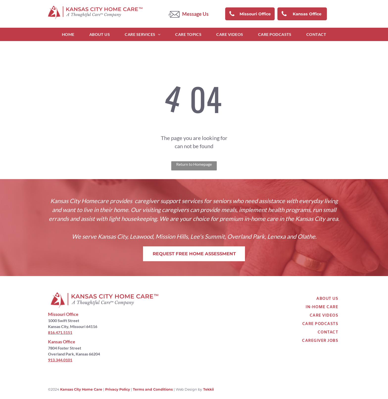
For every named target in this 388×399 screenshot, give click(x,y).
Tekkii (208, 389)
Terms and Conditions (153, 389)
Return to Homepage (194, 164)
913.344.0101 (60, 359)
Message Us (195, 14)
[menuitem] (68, 34)
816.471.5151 (60, 332)
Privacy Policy (117, 389)
